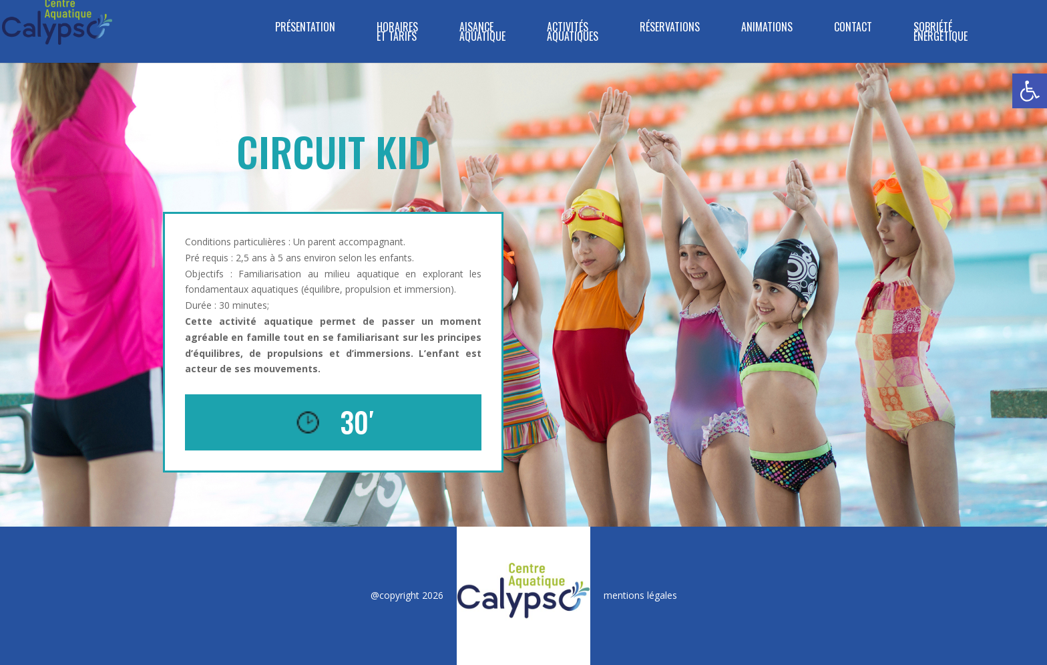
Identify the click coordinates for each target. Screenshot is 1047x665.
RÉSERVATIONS (670, 28)
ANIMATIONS (767, 28)
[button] (1029, 91)
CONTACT (853, 28)
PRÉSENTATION (305, 28)
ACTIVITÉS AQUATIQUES (572, 33)
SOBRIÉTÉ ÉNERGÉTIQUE (940, 33)
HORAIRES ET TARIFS (397, 33)
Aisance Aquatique (482, 33)
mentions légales (640, 595)
